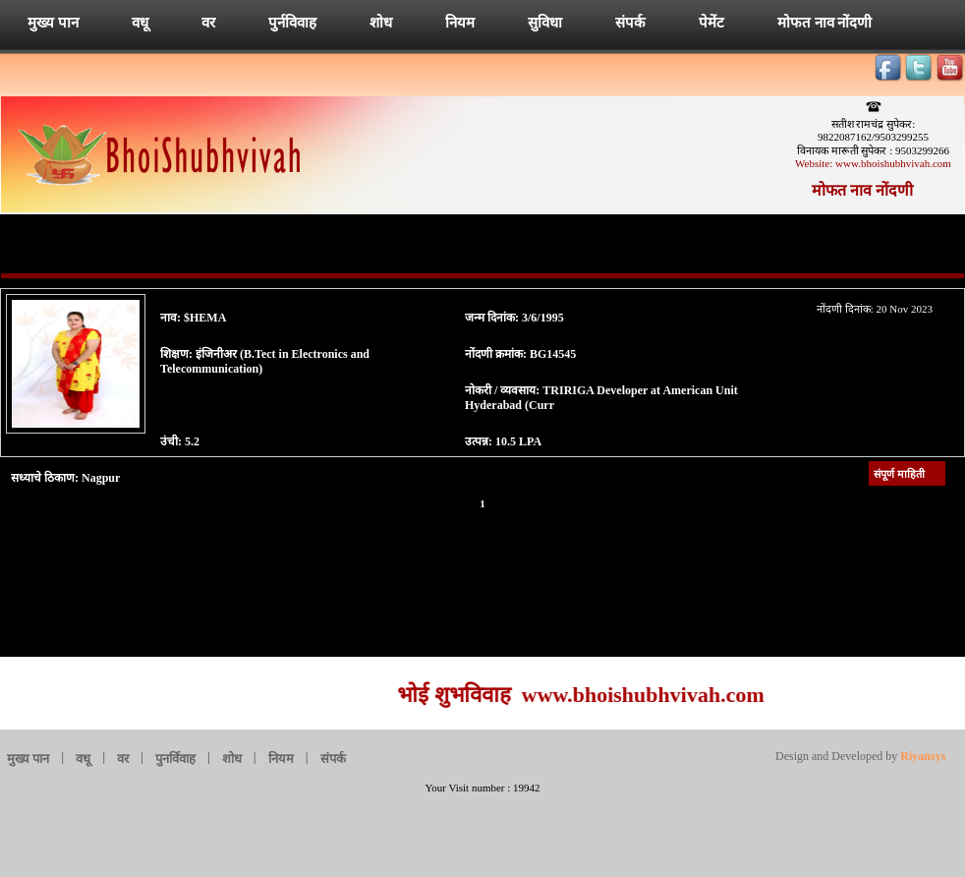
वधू (140, 22)
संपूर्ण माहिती (899, 474)
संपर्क (630, 22)
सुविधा (545, 22)
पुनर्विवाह (175, 758)
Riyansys (921, 756)
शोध (380, 22)
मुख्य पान (53, 22)
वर (208, 22)
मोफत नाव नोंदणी (825, 22)
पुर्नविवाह (292, 22)
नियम (460, 22)
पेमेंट (711, 22)
